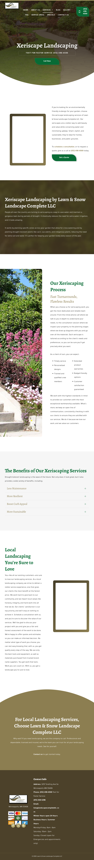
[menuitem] (26, 10)
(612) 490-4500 (60, 53)
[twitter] (18, 825)
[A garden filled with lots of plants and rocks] (23, 130)
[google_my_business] (24, 825)
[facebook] (13, 825)
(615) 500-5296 (40, 800)
